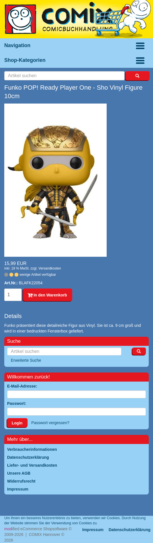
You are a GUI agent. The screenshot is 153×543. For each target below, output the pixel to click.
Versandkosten (49, 268)
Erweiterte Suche (26, 360)
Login (17, 423)
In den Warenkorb (47, 295)
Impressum (93, 529)
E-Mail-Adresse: (22, 386)
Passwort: (16, 403)
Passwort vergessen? (50, 422)
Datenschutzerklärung (129, 529)
